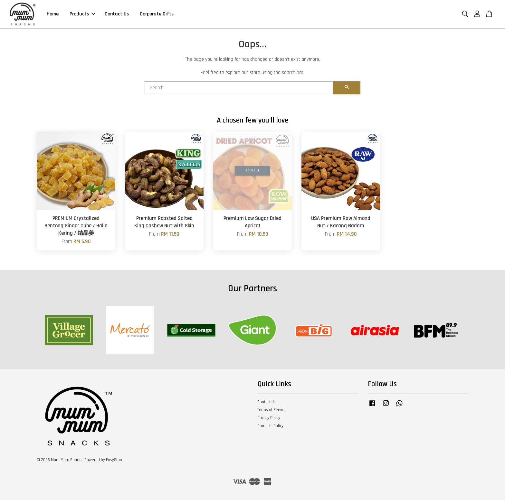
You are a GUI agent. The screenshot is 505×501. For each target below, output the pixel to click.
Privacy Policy (268, 418)
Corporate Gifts (157, 14)
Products (82, 14)
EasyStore (114, 460)
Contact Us (117, 14)
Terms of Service (271, 410)
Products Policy (270, 426)
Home (53, 14)
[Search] (239, 88)
